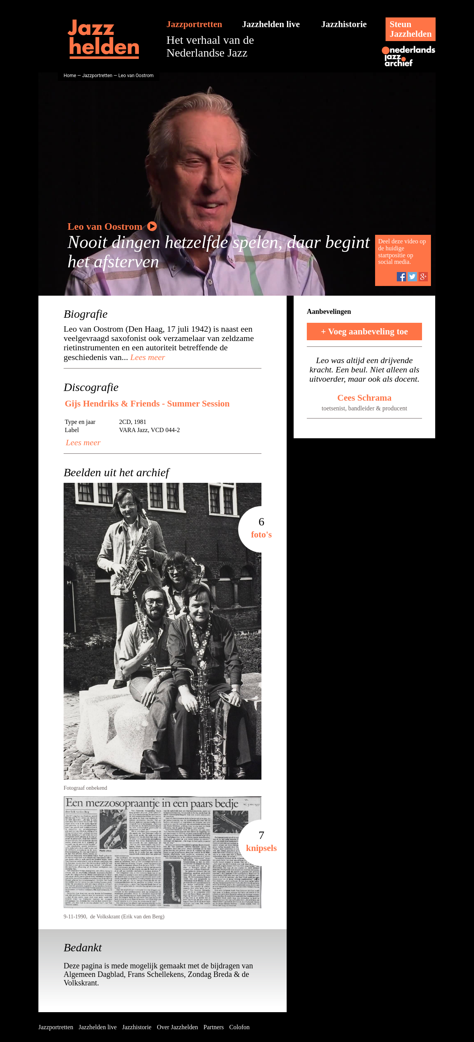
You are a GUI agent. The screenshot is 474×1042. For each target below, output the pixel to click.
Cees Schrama (364, 398)
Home (70, 75)
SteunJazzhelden (410, 29)
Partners (214, 1027)
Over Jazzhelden (177, 1027)
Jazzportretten (194, 24)
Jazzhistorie (344, 24)
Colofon (239, 1027)
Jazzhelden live (271, 24)
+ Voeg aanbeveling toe (364, 331)
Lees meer (146, 357)
